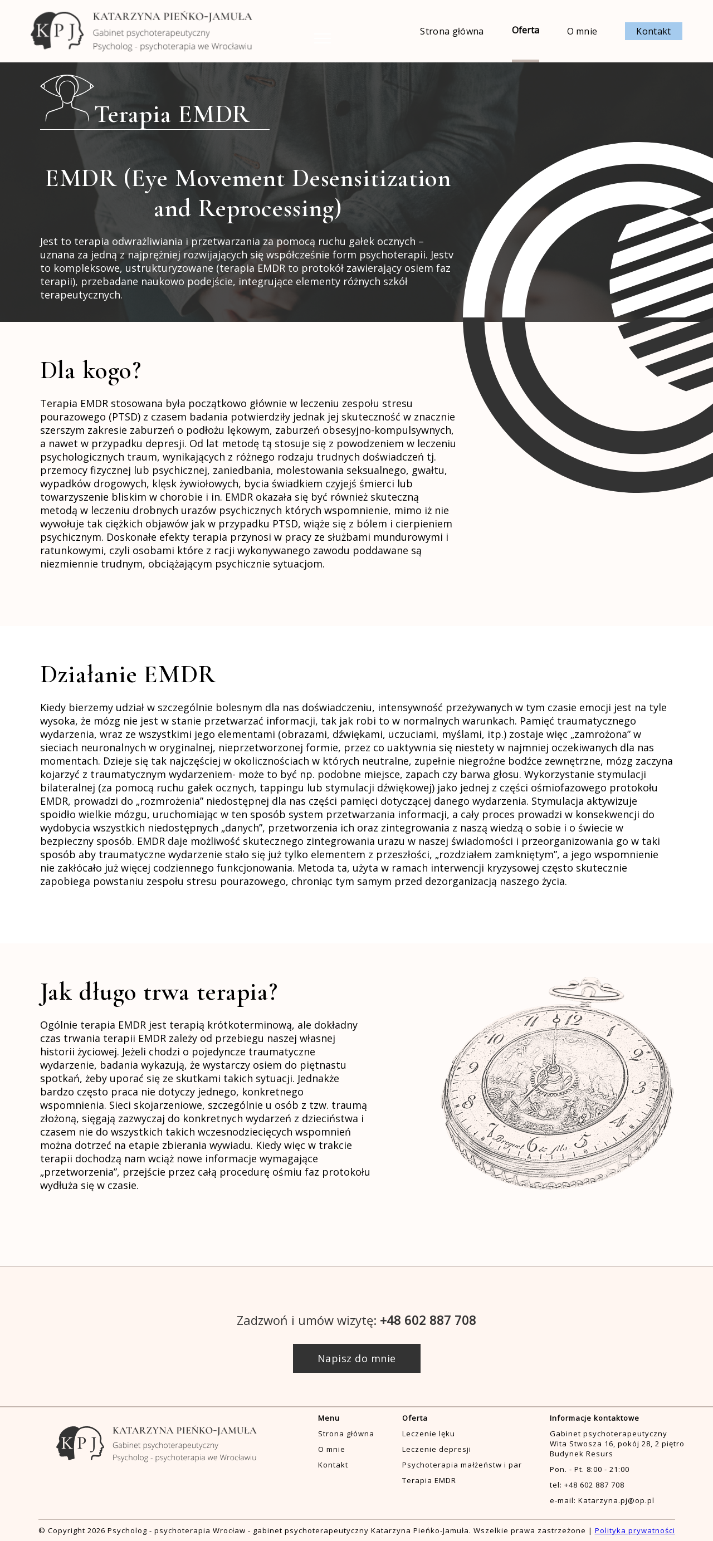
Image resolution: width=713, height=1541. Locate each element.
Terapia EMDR (429, 1480)
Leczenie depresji (436, 1449)
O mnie (582, 31)
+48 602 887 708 (428, 1320)
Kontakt (653, 31)
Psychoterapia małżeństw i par (462, 1465)
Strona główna (452, 31)
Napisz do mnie (357, 1358)
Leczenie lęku (428, 1434)
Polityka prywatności (635, 1530)
